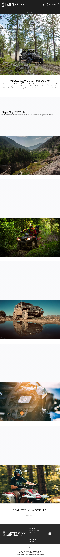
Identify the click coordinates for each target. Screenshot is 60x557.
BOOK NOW (29, 516)
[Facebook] (44, 4)
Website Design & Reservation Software (26, 554)
